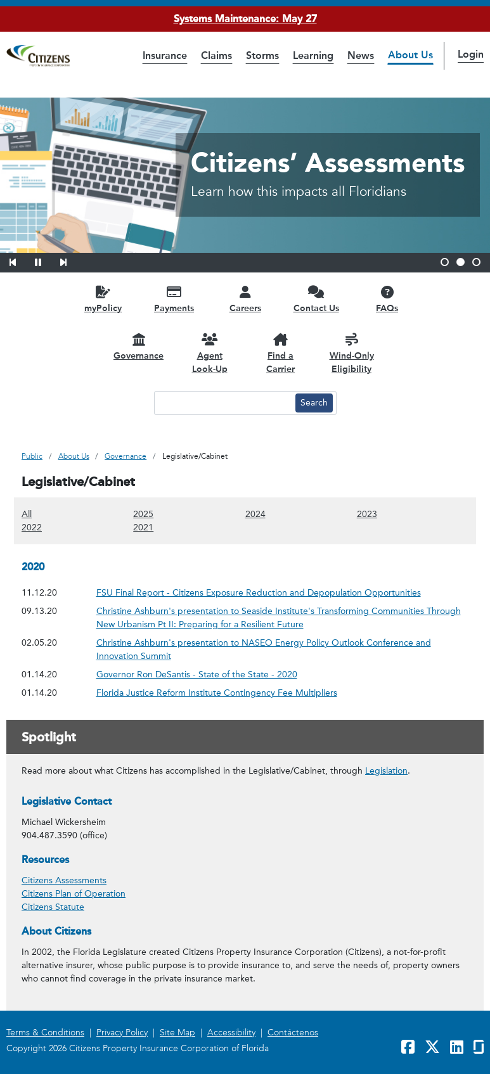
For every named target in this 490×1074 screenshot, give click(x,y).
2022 (32, 527)
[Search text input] (223, 403)
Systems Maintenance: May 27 (245, 19)
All (27, 514)
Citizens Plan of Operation (74, 893)
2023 (367, 514)
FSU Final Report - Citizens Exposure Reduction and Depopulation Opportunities (258, 592)
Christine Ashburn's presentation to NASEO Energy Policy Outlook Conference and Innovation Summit (263, 649)
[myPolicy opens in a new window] (103, 299)
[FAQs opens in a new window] (387, 299)
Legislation (386, 770)
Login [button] (471, 54)
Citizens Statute (53, 907)
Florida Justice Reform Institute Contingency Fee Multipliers (216, 692)
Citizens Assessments (64, 880)
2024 (255, 514)
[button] (21, 260)
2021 (143, 527)
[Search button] (314, 402)
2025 (143, 514)
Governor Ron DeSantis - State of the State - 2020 (196, 674)
